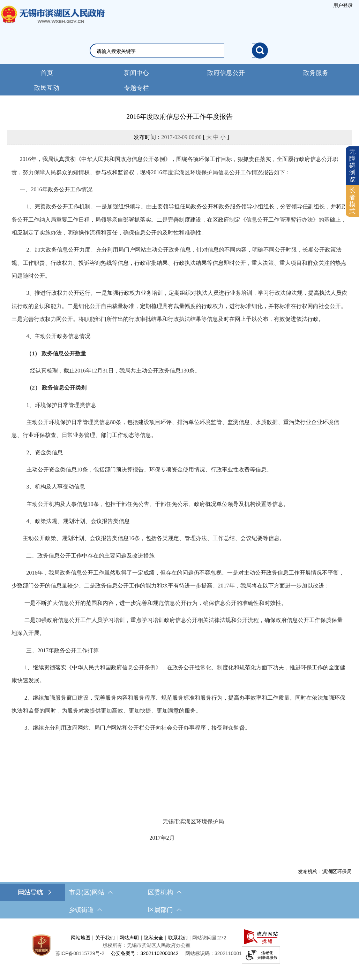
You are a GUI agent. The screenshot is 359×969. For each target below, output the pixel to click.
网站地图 (80, 937)
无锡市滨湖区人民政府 (52, 21)
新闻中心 (136, 72)
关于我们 (105, 937)
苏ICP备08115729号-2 (79, 953)
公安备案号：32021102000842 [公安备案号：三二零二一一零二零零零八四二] (144, 953)
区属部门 (164, 909)
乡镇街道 (85, 909)
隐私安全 (153, 937)
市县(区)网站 (91, 892)
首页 (46, 72)
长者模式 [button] (352, 200)
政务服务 (315, 72)
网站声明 (129, 937)
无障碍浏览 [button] (352, 165)
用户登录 (343, 5)
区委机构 (164, 892)
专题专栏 (136, 87)
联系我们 (178, 937)
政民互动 (46, 87)
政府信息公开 (226, 72)
